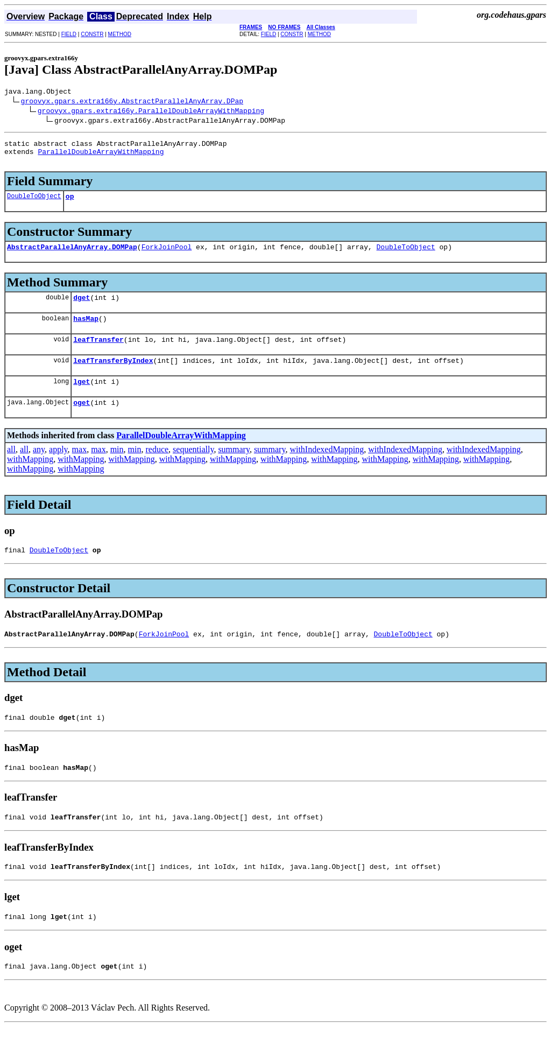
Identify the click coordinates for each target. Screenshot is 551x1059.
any (39, 468)
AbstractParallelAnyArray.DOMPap (72, 256)
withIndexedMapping (326, 468)
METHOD (119, 34)
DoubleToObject (34, 203)
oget (81, 421)
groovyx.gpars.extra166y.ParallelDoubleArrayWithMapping (151, 112)
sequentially (193, 468)
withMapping (30, 478)
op (70, 204)
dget (81, 308)
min (117, 468)
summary (234, 468)
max (79, 468)
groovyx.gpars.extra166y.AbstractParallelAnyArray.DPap (132, 102)
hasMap (85, 331)
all (11, 468)
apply (58, 468)
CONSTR (92, 34)
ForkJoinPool (167, 256)
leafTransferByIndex (113, 376)
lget (81, 399)
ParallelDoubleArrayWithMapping (101, 156)
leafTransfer (98, 354)
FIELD (68, 34)
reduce (156, 468)
